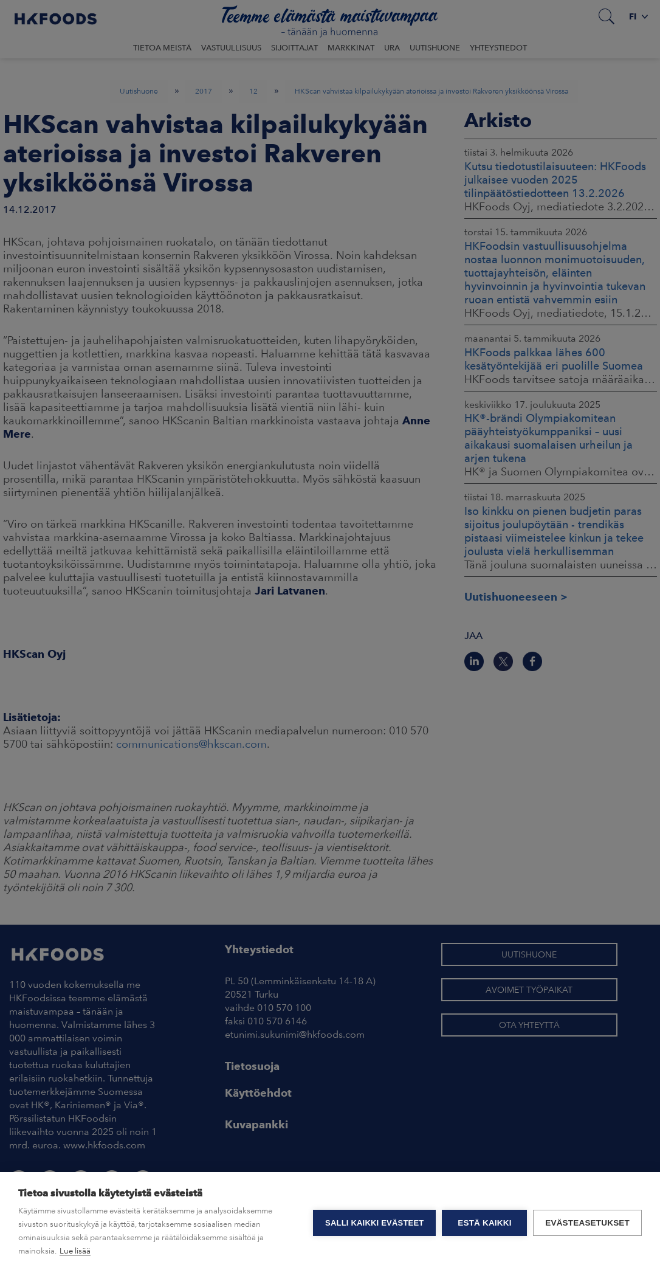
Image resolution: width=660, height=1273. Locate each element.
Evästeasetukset (587, 1222)
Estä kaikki (484, 1222)
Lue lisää (75, 1250)
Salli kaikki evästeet (374, 1222)
